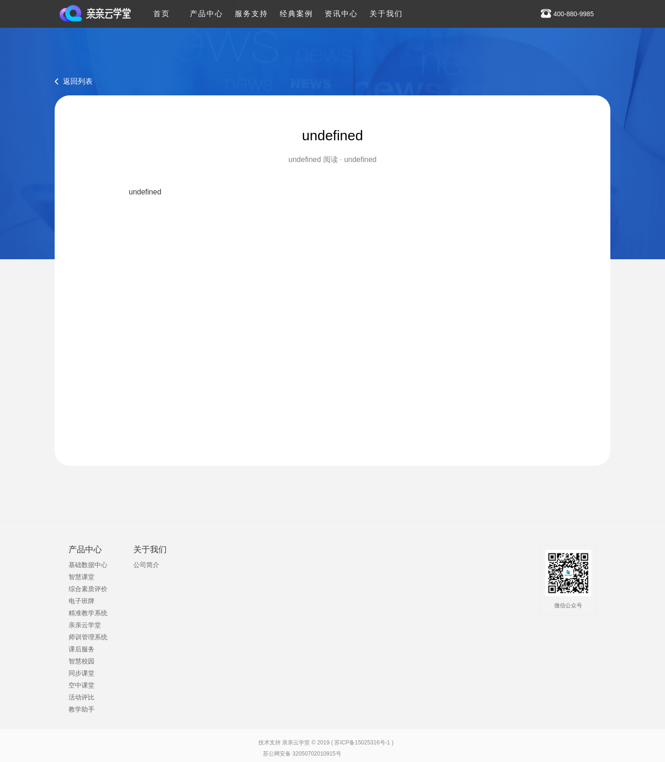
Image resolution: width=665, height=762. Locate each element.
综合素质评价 (88, 589)
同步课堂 (81, 673)
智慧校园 (81, 661)
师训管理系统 (88, 637)
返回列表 (78, 81)
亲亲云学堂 (85, 625)
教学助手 (81, 709)
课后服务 (81, 649)
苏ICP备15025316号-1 (362, 742)
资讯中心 (341, 9)
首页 (161, 9)
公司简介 (146, 564)
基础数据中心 (88, 564)
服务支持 (251, 9)
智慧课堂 (81, 577)
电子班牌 (81, 601)
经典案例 (296, 9)
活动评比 (81, 697)
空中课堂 (81, 685)
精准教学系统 (88, 613)
